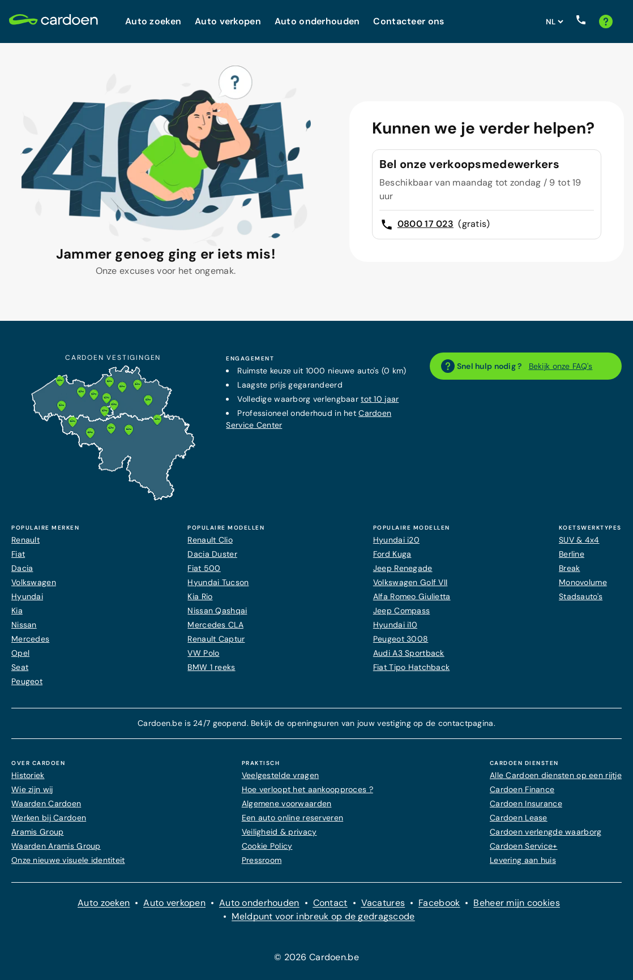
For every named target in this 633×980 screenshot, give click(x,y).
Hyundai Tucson (218, 582)
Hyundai (27, 596)
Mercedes (30, 639)
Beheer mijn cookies (516, 903)
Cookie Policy (267, 846)
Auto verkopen (174, 903)
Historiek (28, 775)
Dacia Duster (212, 554)
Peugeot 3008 (400, 639)
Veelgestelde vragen (280, 775)
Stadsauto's (580, 596)
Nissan (24, 625)
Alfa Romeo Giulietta (412, 596)
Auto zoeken (104, 903)
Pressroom (262, 860)
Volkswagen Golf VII (410, 582)
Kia (17, 610)
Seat (19, 667)
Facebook (439, 903)
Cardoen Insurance (526, 803)
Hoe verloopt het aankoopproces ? (307, 789)
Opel (20, 653)
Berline (571, 554)
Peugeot (26, 681)
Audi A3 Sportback (408, 653)
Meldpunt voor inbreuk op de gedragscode (323, 916)
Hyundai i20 (396, 540)
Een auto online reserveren (292, 818)
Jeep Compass (401, 610)
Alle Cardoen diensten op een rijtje (556, 775)
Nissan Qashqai (217, 610)
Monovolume (583, 582)
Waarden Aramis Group (56, 846)
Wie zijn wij (32, 789)
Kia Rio (199, 596)
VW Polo (203, 653)
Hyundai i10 (395, 625)
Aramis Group (37, 832)
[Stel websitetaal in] (554, 21)
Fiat (18, 554)
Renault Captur (216, 639)
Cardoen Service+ (524, 846)
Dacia (22, 568)
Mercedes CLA (215, 625)
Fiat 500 (203, 568)
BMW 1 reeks (211, 667)
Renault (25, 540)
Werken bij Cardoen (48, 818)
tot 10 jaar (380, 399)
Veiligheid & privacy (279, 832)
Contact (330, 903)
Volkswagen (33, 582)
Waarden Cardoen (46, 803)
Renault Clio (209, 540)
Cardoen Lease (519, 818)
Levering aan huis (523, 860)
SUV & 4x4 (579, 540)
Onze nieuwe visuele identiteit (68, 860)
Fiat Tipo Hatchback (411, 667)
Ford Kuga (392, 554)
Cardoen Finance (522, 789)
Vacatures (383, 903)
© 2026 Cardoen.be (316, 957)
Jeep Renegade (403, 568)
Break (569, 568)
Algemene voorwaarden (287, 803)
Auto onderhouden (259, 903)
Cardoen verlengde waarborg (545, 832)
